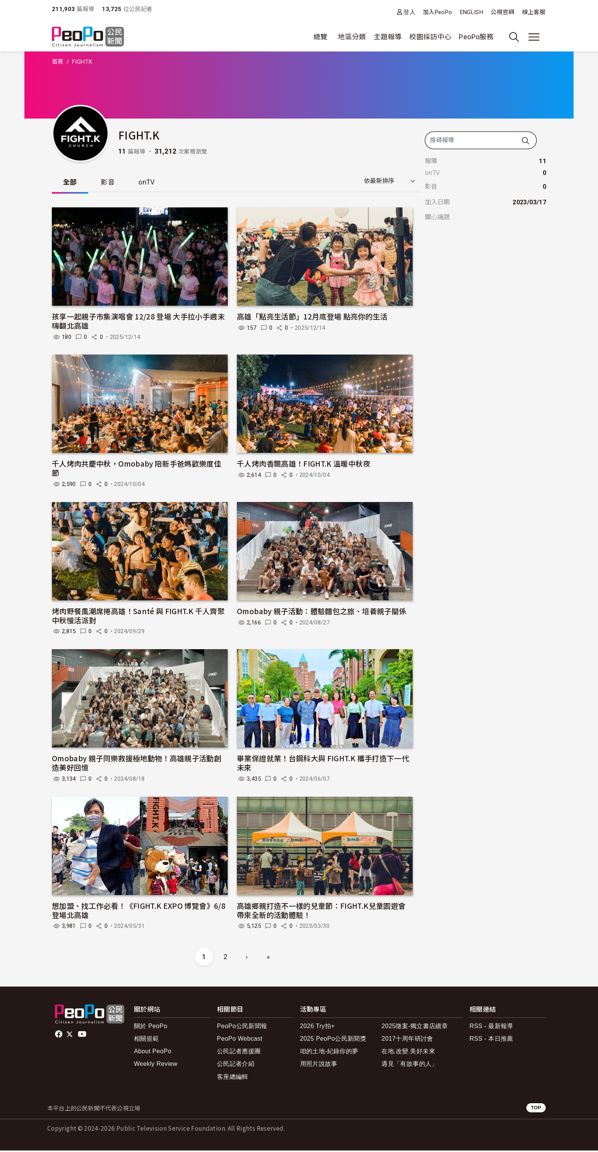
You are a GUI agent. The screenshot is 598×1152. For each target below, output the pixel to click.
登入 (409, 12)
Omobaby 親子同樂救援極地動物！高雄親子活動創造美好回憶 (136, 764)
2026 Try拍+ (317, 1027)
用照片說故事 (319, 1065)
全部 (71, 183)
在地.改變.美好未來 (408, 1052)
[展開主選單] (534, 37)
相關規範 (146, 1040)
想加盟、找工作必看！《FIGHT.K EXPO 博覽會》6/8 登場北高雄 (138, 911)
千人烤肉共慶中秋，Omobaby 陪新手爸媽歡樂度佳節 (136, 469)
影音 (111, 183)
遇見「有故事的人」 (409, 1065)
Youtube (83, 1036)
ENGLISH (472, 12)
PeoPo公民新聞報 (242, 1027)
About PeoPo (152, 1052)
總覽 (320, 37)
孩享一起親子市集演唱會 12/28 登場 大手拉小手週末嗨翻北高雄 (138, 322)
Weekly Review (155, 1065)
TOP (536, 1109)
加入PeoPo (437, 12)
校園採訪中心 (430, 37)
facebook (59, 1036)
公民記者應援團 (239, 1052)
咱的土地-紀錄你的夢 (329, 1052)
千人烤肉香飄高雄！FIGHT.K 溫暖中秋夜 (303, 465)
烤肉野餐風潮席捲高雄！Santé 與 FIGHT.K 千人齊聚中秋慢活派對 (138, 617)
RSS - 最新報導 (491, 1027)
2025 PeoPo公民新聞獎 (333, 1040)
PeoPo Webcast (239, 1040)
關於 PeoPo (150, 1027)
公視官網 (502, 12)
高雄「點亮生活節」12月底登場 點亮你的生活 (312, 318)
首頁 (58, 61)
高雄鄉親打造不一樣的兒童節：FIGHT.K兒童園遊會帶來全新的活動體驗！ (321, 911)
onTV (152, 183)
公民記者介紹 (235, 1065)
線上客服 (533, 12)
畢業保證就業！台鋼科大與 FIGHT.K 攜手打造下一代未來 (323, 764)
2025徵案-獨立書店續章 (414, 1027)
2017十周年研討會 (407, 1040)
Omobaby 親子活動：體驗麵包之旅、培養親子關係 (321, 612)
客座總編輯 (232, 1078)
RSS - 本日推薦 (491, 1040)
